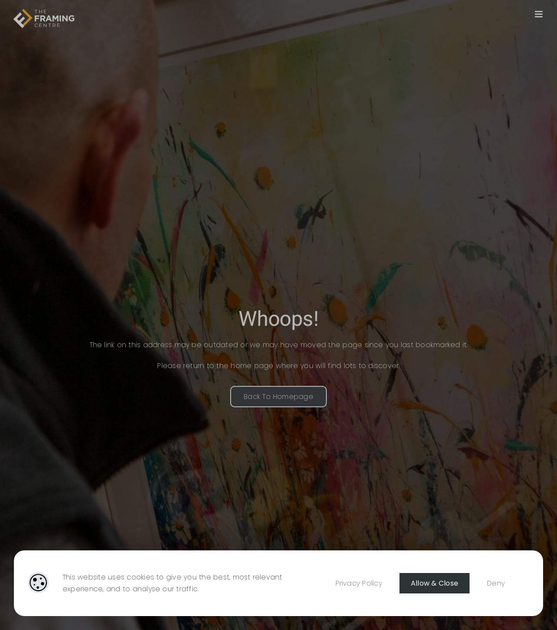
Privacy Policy (359, 583)
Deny (496, 583)
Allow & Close (434, 583)
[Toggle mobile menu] (539, 14)
